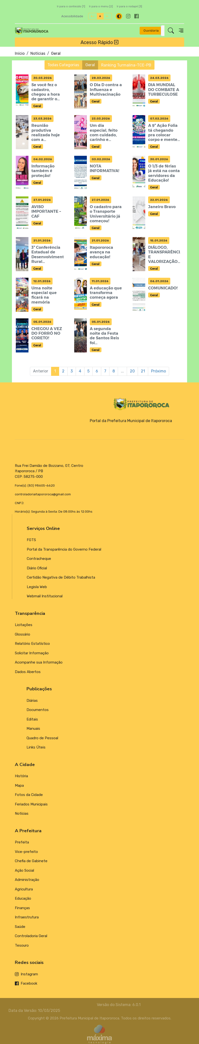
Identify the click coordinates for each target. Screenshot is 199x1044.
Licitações (23, 625)
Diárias (32, 700)
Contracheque (39, 558)
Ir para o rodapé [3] (129, 6)
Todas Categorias (63, 65)
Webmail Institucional (45, 596)
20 (132, 371)
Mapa (19, 785)
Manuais (33, 728)
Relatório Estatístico (32, 643)
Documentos (38, 710)
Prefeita (22, 842)
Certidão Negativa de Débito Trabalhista (61, 577)
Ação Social (24, 870)
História (21, 776)
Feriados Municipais (31, 804)
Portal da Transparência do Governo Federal (64, 549)
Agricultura (24, 889)
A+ (92, 16)
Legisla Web (37, 587)
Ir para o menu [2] (101, 6)
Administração (27, 880)
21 (143, 371)
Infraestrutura (27, 917)
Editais (32, 719)
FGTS (31, 540)
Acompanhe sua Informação (39, 662)
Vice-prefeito (26, 852)
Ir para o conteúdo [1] (71, 6)
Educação (23, 898)
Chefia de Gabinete (31, 861)
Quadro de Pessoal (42, 738)
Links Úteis (36, 747)
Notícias (37, 53)
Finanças (22, 908)
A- (107, 16)
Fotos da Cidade (29, 795)
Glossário (22, 634)
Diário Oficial (37, 568)
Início (20, 53)
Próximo (158, 371)
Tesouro (22, 945)
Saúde (20, 926)
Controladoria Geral (31, 936)
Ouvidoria (151, 30)
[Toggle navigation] (181, 31)
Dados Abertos (28, 672)
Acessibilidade (72, 16)
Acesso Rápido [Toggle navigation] (99, 42)
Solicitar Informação (32, 653)
